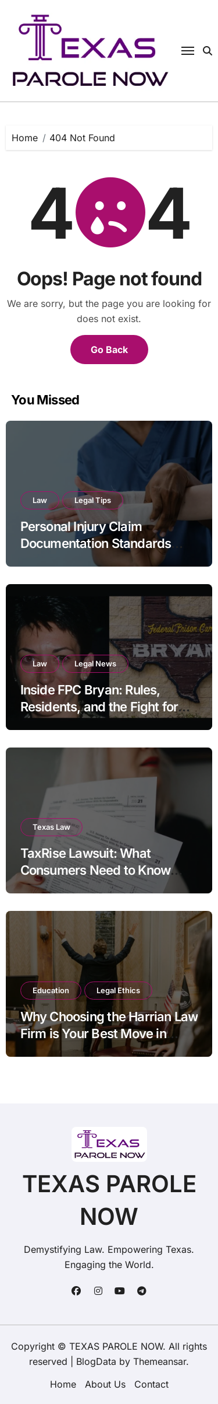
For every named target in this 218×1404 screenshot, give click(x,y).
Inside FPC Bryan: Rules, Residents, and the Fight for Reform (99, 706)
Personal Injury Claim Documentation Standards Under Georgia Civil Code (95, 543)
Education (51, 990)
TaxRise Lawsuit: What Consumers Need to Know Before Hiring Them (95, 870)
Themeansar (159, 1361)
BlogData (96, 1361)
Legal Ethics (118, 990)
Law (40, 500)
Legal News (95, 663)
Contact (151, 1384)
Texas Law (51, 827)
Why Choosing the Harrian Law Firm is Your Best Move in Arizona (109, 1033)
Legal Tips (92, 500)
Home (63, 1384)
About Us (105, 1384)
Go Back (109, 349)
